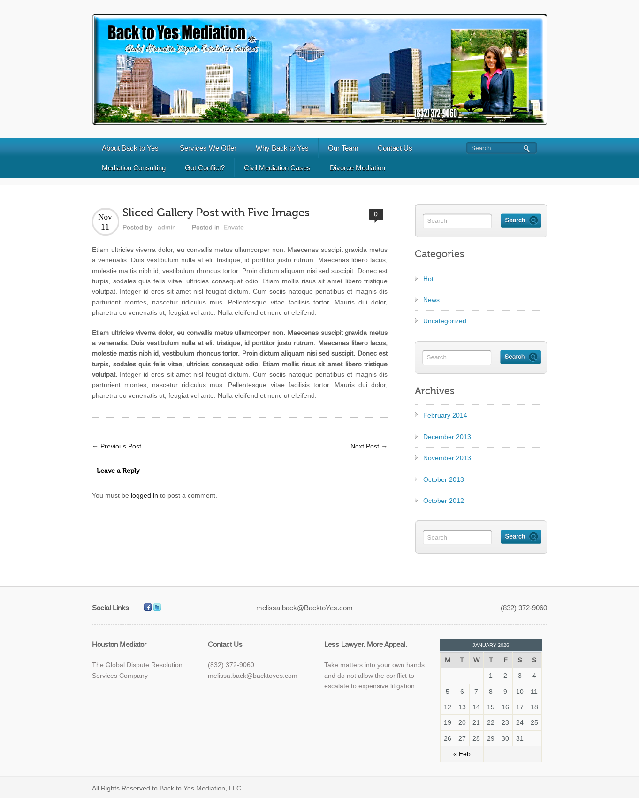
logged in (144, 495)
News (431, 300)
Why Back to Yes (282, 148)
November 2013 (447, 458)
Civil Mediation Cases (277, 168)
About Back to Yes (130, 148)
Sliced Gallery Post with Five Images (216, 212)
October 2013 (443, 479)
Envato (233, 227)
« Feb (462, 754)
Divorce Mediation (357, 168)
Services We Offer (208, 148)
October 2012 (443, 500)
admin (167, 227)
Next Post (369, 446)
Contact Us (395, 148)
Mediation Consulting (134, 168)
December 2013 (447, 437)
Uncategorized (444, 321)
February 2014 (445, 415)
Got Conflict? (205, 168)
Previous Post (116, 446)
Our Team (343, 148)
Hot (428, 278)
